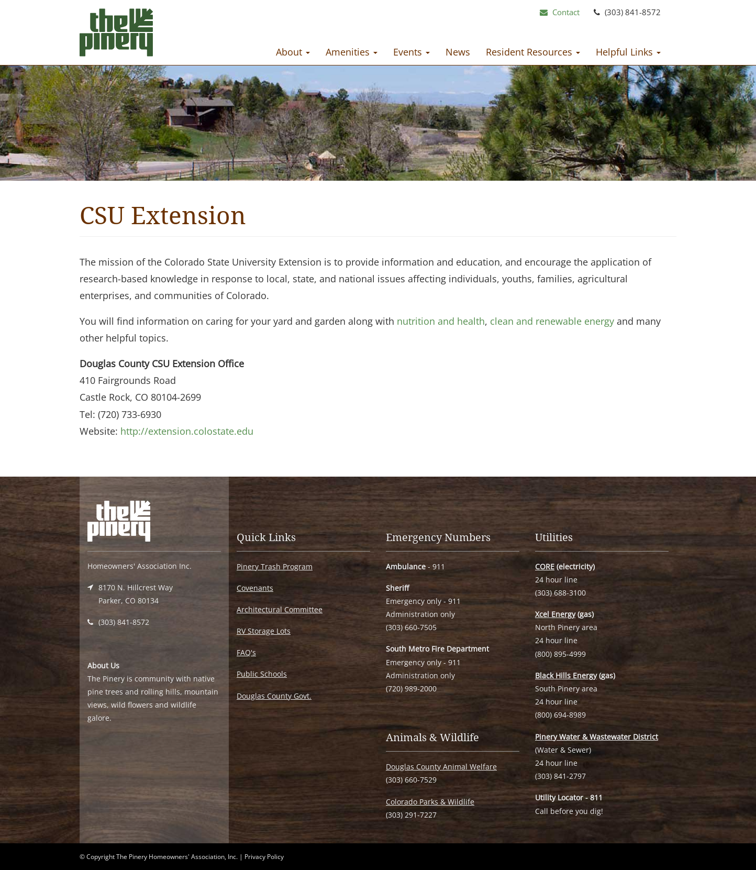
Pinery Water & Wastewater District (596, 737)
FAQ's (246, 652)
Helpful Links (628, 52)
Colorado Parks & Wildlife (430, 802)
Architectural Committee (280, 609)
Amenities (351, 52)
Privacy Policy (264, 856)
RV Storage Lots (264, 631)
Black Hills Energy (566, 675)
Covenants (255, 588)
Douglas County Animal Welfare (441, 767)
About (293, 52)
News (458, 52)
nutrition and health (441, 321)
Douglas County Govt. (274, 696)
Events (411, 52)
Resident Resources (533, 52)
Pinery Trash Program (275, 566)
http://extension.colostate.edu (186, 431)
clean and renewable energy (552, 321)
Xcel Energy (555, 614)
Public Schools (262, 674)
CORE (544, 566)
